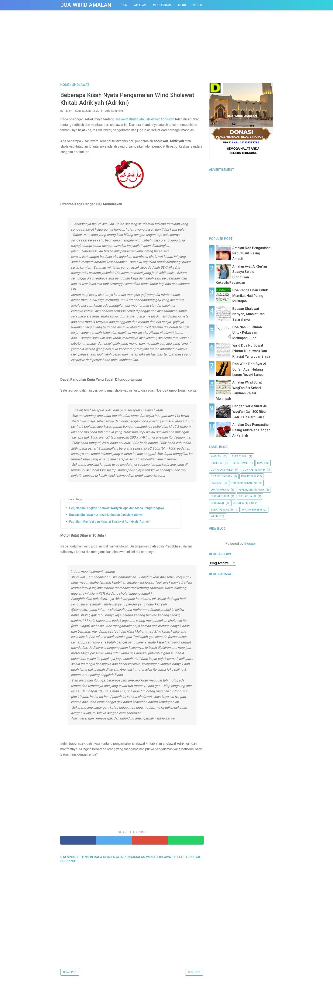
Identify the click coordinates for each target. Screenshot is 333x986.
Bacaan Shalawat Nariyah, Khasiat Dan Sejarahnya (248, 314)
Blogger (250, 544)
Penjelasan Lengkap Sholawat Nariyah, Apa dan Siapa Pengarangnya (116, 509)
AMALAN (140, 5)
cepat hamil (240, 462)
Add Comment (114, 112)
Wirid (214, 516)
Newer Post (69, 973)
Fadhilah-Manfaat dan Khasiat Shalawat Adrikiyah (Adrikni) (110, 523)
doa (259, 462)
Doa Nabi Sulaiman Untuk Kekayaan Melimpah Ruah (247, 332)
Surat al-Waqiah (222, 509)
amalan (216, 456)
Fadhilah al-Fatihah (244, 482)
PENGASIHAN (162, 5)
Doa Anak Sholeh (222, 469)
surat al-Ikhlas (243, 503)
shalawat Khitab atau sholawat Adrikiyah (144, 121)
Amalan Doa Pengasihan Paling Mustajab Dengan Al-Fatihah (251, 430)
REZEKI (198, 5)
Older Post (194, 973)
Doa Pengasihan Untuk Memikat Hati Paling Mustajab (250, 295)
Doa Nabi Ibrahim (254, 469)
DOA (124, 5)
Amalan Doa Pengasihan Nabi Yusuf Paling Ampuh (251, 253)
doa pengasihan (221, 476)
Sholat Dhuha (220, 496)
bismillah (217, 462)
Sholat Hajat (247, 496)
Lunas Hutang (220, 489)
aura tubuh (239, 456)
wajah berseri (252, 509)
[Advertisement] (166, 50)
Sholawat (217, 503)
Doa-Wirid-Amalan (85, 5)
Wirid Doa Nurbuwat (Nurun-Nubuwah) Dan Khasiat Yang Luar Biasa (251, 350)
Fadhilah (216, 482)
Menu (182, 5)
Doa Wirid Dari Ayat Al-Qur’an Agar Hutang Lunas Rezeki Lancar (249, 369)
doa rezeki (248, 476)
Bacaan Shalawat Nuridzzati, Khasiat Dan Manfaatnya (106, 516)
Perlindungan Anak (251, 489)
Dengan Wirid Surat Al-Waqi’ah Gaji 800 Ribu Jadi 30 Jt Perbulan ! (249, 411)
